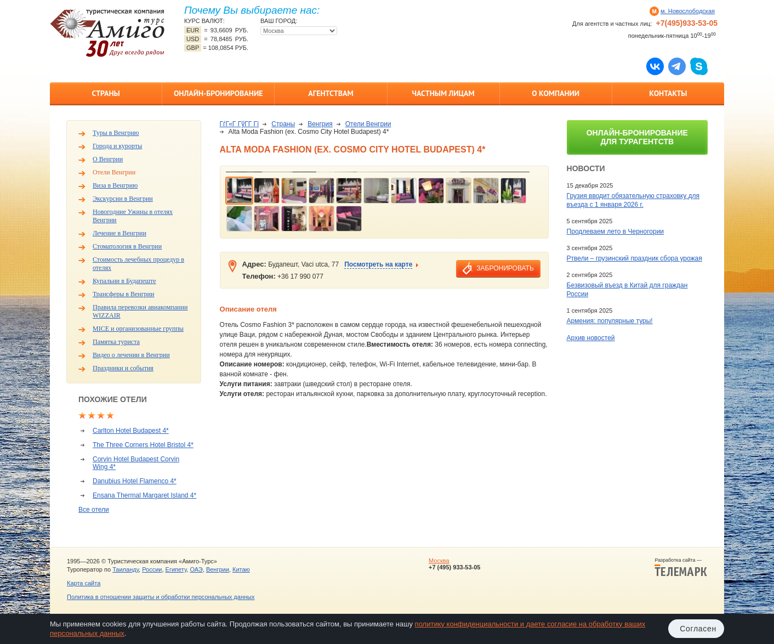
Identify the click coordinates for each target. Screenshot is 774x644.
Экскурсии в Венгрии (123, 198)
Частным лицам (443, 93)
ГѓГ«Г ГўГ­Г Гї (239, 124)
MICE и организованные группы (138, 328)
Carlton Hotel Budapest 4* (131, 430)
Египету (176, 569)
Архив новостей (591, 338)
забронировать (504, 268)
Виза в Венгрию (115, 185)
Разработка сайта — (681, 567)
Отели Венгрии (114, 172)
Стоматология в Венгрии (127, 246)
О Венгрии (108, 159)
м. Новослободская (688, 11)
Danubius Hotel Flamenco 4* (135, 481)
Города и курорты (117, 146)
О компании (555, 93)
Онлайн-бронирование (218, 93)
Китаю (241, 569)
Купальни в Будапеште (124, 281)
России (152, 569)
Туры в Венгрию (116, 133)
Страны (105, 93)
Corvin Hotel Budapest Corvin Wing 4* (136, 463)
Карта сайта (83, 583)
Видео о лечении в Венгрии (131, 355)
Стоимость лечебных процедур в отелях (138, 264)
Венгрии (217, 569)
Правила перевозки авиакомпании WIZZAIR (140, 311)
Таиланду (125, 569)
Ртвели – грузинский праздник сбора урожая (634, 258)
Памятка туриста (116, 342)
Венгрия (320, 124)
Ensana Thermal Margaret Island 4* (144, 495)
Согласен (698, 628)
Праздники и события (123, 368)
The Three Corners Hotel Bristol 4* (143, 445)
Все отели (93, 509)
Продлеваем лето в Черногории (615, 231)
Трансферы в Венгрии (123, 294)
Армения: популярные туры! (610, 321)
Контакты (668, 93)
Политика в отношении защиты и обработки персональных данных (160, 597)
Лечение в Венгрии (119, 233)
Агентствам (330, 93)
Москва (439, 560)
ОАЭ (196, 569)
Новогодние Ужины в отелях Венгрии (133, 216)
